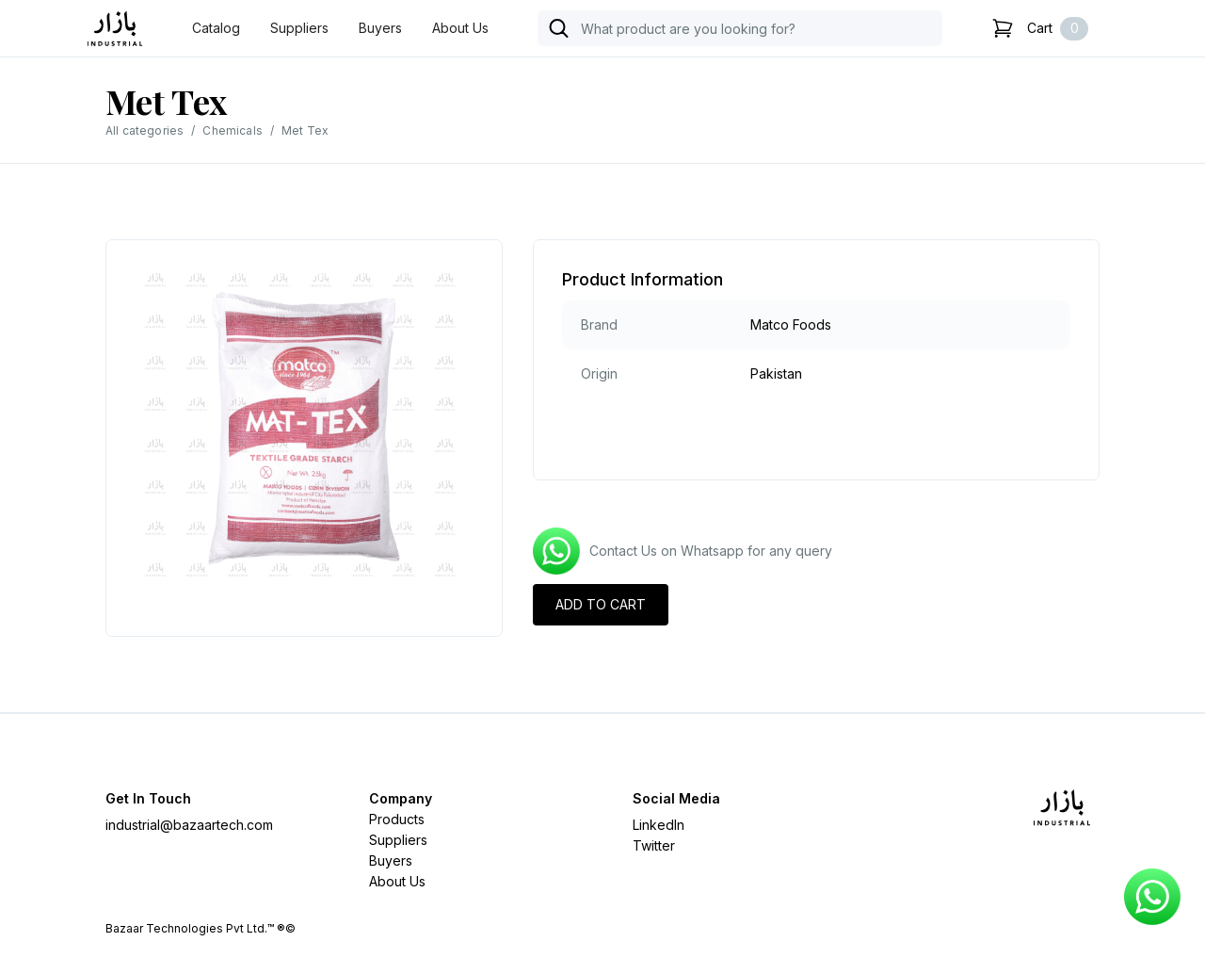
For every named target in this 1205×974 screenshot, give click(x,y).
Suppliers (299, 28)
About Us (460, 28)
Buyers (380, 28)
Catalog (216, 28)
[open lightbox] (304, 428)
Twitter (654, 845)
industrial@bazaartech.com (189, 825)
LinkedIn (658, 825)
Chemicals (232, 130)
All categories (144, 130)
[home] (115, 28)
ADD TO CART (600, 604)
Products (397, 819)
